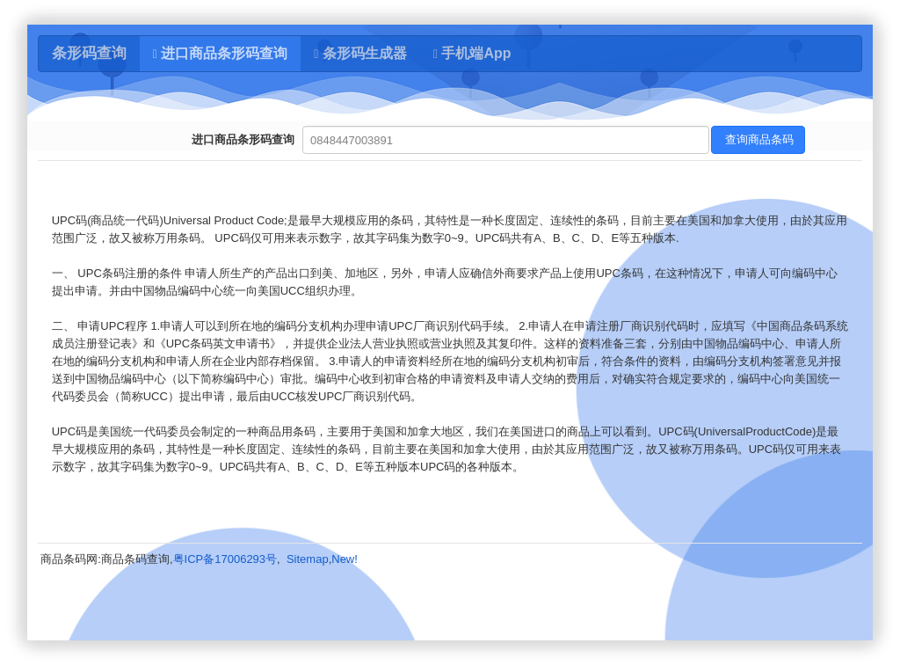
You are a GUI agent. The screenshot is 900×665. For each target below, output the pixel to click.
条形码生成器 (360, 53)
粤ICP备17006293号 (225, 559)
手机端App (472, 53)
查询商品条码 (758, 139)
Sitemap (308, 559)
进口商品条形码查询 (220, 53)
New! (344, 559)
